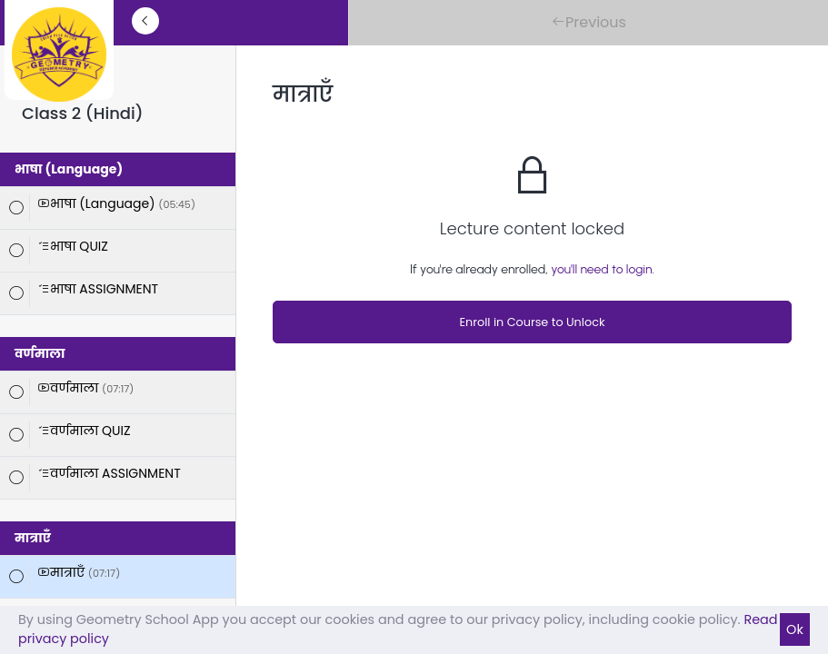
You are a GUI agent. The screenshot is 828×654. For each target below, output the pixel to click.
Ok (794, 629)
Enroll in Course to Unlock (531, 322)
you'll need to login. (602, 269)
